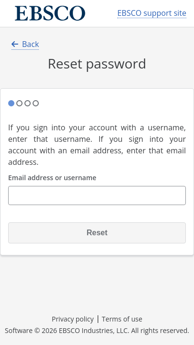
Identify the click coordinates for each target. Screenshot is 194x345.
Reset (97, 233)
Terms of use (122, 318)
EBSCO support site (151, 13)
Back (25, 44)
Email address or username (52, 178)
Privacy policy (73, 318)
